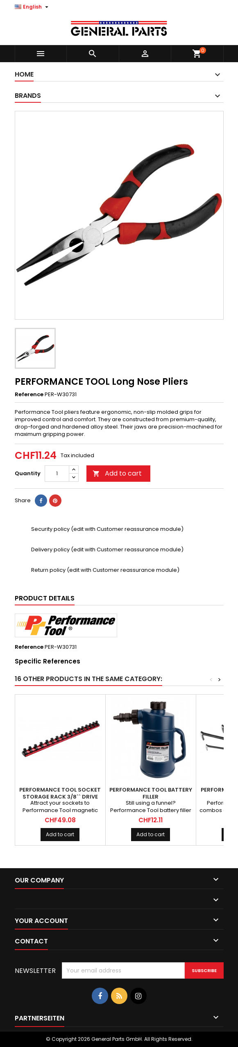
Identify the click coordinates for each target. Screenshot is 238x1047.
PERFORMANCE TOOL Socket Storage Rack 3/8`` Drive (60, 793)
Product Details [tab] (45, 598)
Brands (28, 95)
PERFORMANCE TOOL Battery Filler (150, 793)
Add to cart (117, 473)
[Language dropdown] (32, 7)
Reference (29, 394)
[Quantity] (57, 473)
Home (24, 74)
